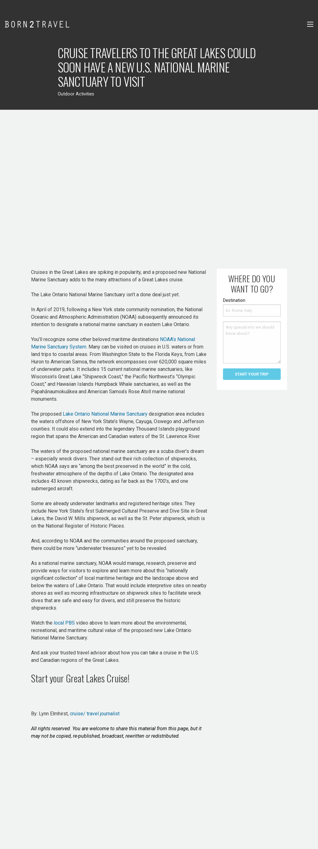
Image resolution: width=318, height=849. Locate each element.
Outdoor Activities (76, 94)
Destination (234, 300)
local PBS (64, 623)
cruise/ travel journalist (94, 714)
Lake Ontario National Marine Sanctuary (105, 414)
